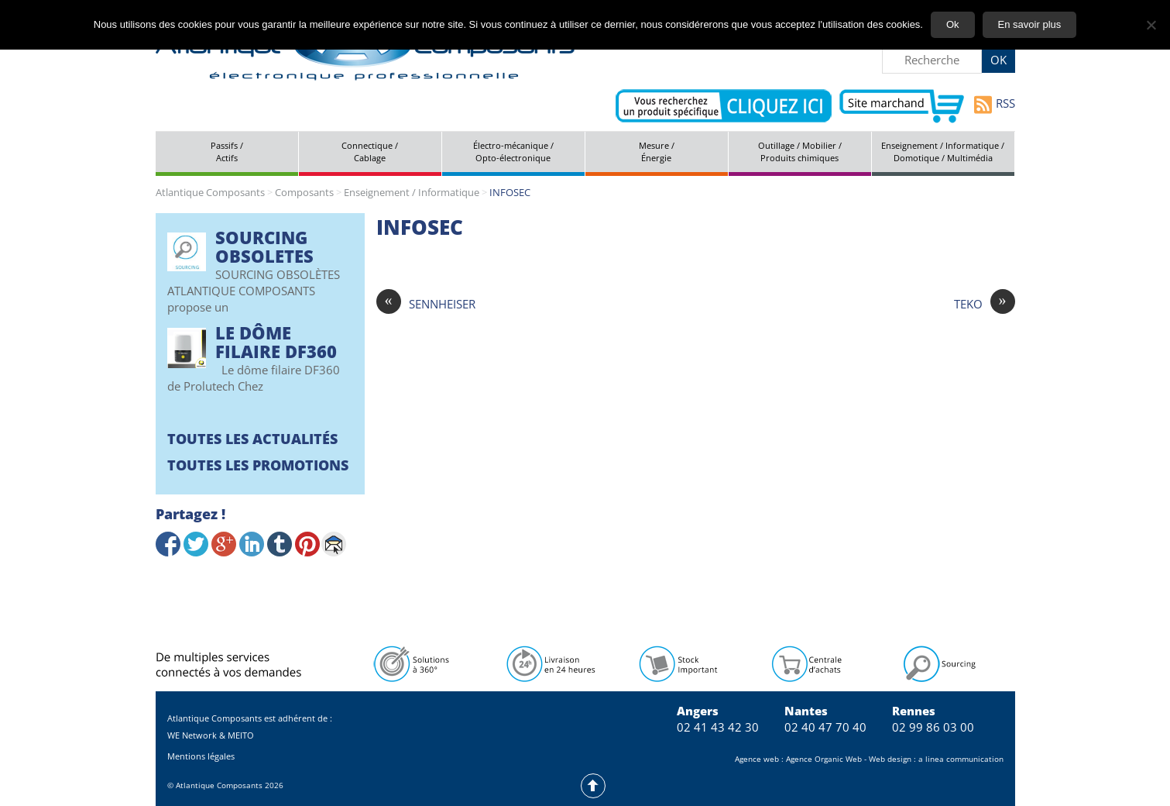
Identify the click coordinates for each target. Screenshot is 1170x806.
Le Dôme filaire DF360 (276, 342)
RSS (994, 105)
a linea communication (961, 758)
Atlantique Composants (210, 192)
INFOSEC (419, 227)
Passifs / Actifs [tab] (227, 152)
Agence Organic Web (824, 758)
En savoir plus (1030, 24)
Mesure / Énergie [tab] (656, 152)
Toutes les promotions (257, 465)
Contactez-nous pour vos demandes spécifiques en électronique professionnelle (724, 106)
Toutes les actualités (252, 438)
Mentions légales (201, 756)
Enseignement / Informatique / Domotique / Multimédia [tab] (942, 152)
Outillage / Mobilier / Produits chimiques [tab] (800, 152)
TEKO (984, 304)
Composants (304, 192)
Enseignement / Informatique (411, 192)
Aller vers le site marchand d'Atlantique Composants (901, 106)
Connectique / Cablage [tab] (369, 152)
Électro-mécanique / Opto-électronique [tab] (513, 152)
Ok (952, 24)
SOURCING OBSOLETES (264, 246)
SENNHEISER (425, 304)
